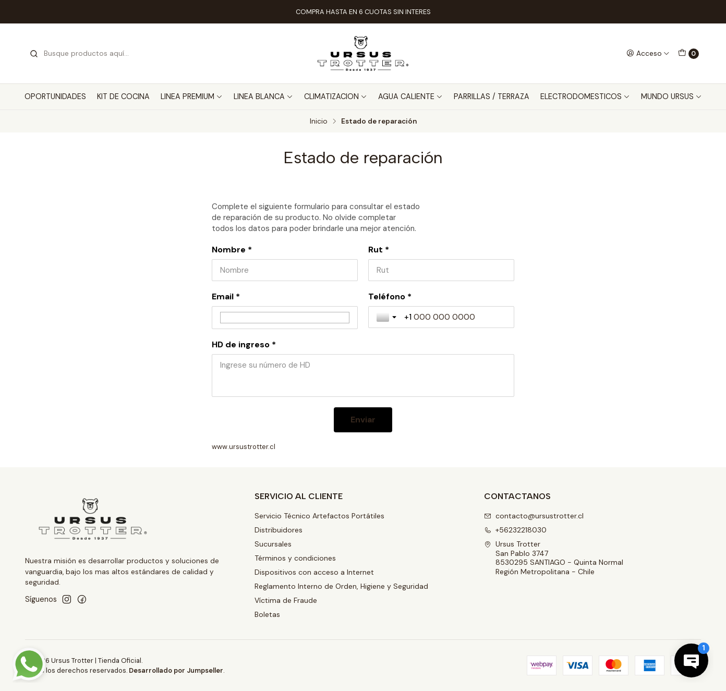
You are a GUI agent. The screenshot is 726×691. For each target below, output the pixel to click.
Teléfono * (390, 297)
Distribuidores (278, 530)
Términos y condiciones (295, 558)
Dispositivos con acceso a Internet (314, 572)
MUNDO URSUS (671, 96)
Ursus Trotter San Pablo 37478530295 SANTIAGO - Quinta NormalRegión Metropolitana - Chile (553, 557)
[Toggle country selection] (387, 317)
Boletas (267, 614)
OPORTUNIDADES (55, 96)
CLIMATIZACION (335, 96)
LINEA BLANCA (263, 96)
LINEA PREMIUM (192, 96)
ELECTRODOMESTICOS (585, 96)
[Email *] (284, 317)
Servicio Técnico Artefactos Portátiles (319, 515)
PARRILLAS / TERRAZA (491, 96)
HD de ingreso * (244, 345)
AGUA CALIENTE (410, 96)
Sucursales (273, 544)
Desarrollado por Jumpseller (176, 670)
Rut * (378, 250)
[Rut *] (441, 270)
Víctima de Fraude (286, 600)
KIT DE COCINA (123, 96)
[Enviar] (363, 419)
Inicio (319, 121)
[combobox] (82, 53)
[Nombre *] (284, 270)
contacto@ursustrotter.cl (534, 515)
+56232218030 (515, 530)
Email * (226, 297)
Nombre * (232, 250)
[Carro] (688, 53)
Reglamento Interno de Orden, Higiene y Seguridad (341, 586)
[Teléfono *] (455, 317)
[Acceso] (648, 53)
